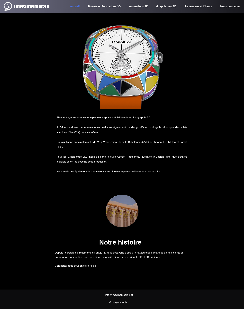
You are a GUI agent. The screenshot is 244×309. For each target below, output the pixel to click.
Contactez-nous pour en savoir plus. (76, 265)
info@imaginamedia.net (119, 294)
